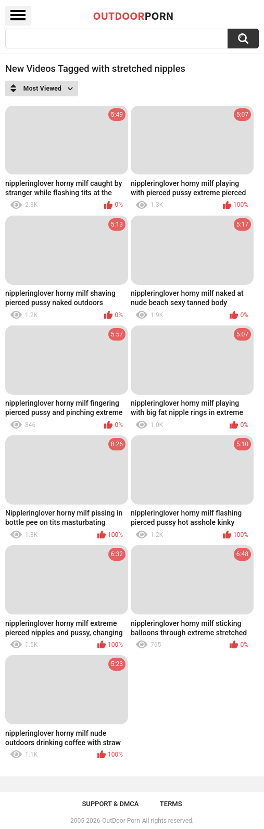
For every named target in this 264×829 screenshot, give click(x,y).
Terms (171, 804)
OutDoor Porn (121, 820)
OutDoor (133, 15)
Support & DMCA (110, 804)
